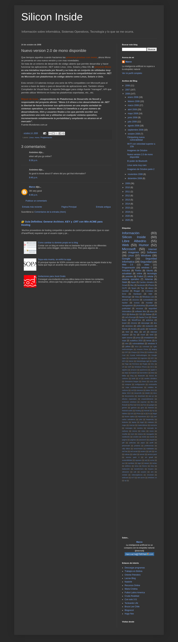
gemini (124, 408)
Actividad (145, 346)
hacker (125, 303)
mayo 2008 (133, 113)
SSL (152, 364)
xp (125, 480)
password (142, 440)
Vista (137, 297)
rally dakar (126, 449)
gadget (151, 405)
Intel (150, 294)
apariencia (144, 370)
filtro (152, 402)
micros (134, 431)
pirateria (137, 446)
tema (136, 466)
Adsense (149, 279)
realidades (150, 449)
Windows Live (148, 297)
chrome (134, 323)
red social (133, 451)
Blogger (137, 291)
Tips (142, 288)
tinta (152, 466)
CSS (140, 314)
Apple (133, 282)
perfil (151, 443)
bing (132, 376)
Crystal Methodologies (138, 355)
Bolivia (132, 314)
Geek (124, 282)
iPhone (151, 285)
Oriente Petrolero (132, 575)
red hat (124, 451)
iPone (138, 413)
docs (155, 393)
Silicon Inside (52, 17)
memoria (153, 425)
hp (153, 411)
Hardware (137, 294)
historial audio (127, 411)
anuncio (135, 300)
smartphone (149, 338)
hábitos (124, 413)
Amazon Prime (142, 349)
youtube (129, 276)
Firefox (138, 270)
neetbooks (126, 437)
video (146, 264)
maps (124, 425)
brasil (124, 323)
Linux (31, 137)
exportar (143, 402)
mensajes (128, 428)
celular (150, 276)
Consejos (149, 291)
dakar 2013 (126, 393)
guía (142, 408)
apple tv (154, 370)
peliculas (132, 443)
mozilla (124, 434)
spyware (138, 460)
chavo (144, 381)
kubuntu (125, 422)
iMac (136, 332)
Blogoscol (129, 610)
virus (152, 311)
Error (124, 294)
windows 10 (152, 478)
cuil (132, 390)
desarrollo (137, 393)
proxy (138, 338)
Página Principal (68, 207)
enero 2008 (133, 97)
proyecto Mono (103, 67)
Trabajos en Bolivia (133, 571)
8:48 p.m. (33, 195)
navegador (150, 434)
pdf (123, 443)
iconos (136, 303)
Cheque (134, 352)
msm (132, 434)
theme (144, 466)
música (140, 434)
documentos (129, 396)
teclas (154, 463)
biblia (124, 376)
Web (125, 245)
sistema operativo (130, 279)
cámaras (139, 390)
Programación (46, 137)
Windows (146, 255)
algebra (125, 370)
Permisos (135, 364)
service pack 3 (132, 457)
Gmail (124, 285)
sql (146, 460)
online (139, 273)
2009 (128, 183)
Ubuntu (149, 270)
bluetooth (141, 376)
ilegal (155, 413)
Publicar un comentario (36, 201)
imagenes (133, 252)
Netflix (154, 361)
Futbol (140, 276)
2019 (128, 212)
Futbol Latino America (135, 592)
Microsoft (129, 249)
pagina (124, 440)
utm (152, 472)
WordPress (136, 320)
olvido (144, 437)
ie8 (144, 332)
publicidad (126, 308)
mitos (143, 431)
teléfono (128, 466)
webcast (125, 478)
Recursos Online (132, 585)
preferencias (149, 446)
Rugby (145, 364)
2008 (128, 94)
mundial (149, 303)
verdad (124, 475)
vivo (126, 343)
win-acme (141, 478)
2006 (128, 85)
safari (135, 454)
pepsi (143, 443)
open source (127, 338)
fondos (134, 329)
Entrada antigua (103, 207)
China (142, 352)
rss (156, 451)
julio (140, 419)
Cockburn (150, 352)
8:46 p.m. (33, 177)
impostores (142, 416)
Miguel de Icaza (29, 99)
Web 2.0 (127, 264)
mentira (140, 428)
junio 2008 (133, 117)
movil (142, 335)
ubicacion (125, 472)
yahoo (127, 346)
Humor (144, 245)
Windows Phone (141, 367)
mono (37, 137)
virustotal (150, 475)
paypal (151, 440)
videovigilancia (137, 475)
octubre (136, 437)
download (141, 396)
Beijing (154, 349)
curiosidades (148, 300)
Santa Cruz (143, 317)
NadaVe (128, 582)
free (144, 405)
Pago (127, 364)
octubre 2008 (134, 134)
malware (151, 422)
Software (152, 252)
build (133, 378)
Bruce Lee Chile (132, 606)
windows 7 (146, 267)
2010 (128, 187)
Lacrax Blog (130, 578)
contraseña (153, 384)
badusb (134, 373)
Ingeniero (143, 358)
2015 (128, 208)
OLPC (124, 288)
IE (156, 314)
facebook (141, 285)
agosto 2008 (134, 125)
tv (156, 340)
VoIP (129, 367)
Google (126, 258)
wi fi (132, 478)
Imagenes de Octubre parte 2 (140, 169)
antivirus (149, 320)
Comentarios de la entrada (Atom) (50, 212)
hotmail (146, 411)
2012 (128, 195)
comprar (128, 384)
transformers (139, 469)
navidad (125, 291)
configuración (140, 384)
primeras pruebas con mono (81, 57)
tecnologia (152, 273)
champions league (131, 381)
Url (123, 367)
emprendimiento (147, 399)
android (125, 300)
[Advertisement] (150, 509)
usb (135, 472)
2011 (128, 191)
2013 (128, 200)
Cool (124, 355)
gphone (134, 408)
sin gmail (149, 457)
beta (152, 373)
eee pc (151, 396)
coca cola (153, 381)
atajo (126, 373)
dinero (150, 288)
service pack (152, 454)
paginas (133, 440)
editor (139, 326)
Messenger (126, 297)
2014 (128, 204)
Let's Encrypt (130, 317)
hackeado (153, 329)
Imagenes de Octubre (137, 150)
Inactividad (133, 358)
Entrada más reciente (32, 207)
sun (123, 463)
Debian (149, 314)
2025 (128, 220)
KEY (152, 358)
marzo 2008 (133, 105)
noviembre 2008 (135, 174)
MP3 (124, 361)
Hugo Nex (129, 613)
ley (135, 335)
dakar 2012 (150, 390)
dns (155, 323)
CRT (126, 352)
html (127, 332)
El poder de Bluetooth (137, 161)
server (142, 454)
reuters (143, 451)
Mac (132, 285)
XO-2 (152, 367)
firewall (124, 405)
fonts (138, 405)
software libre (140, 311)
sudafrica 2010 (136, 340)
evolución (150, 326)
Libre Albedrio (134, 241)
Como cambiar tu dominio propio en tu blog (58, 242)
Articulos (126, 270)
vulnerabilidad (138, 343)
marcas (132, 425)
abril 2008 (132, 109)
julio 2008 (132, 121)
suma (152, 460)
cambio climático (150, 378)
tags (139, 463)
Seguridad (146, 261)
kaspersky (150, 419)
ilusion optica (130, 416)
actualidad (127, 273)
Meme (131, 361)
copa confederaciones (134, 387)
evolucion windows (129, 402)
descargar (145, 323)
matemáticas (142, 425)
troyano (150, 469)
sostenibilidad (127, 460)
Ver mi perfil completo (132, 73)
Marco (32, 187)
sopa (124, 340)
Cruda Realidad (132, 596)
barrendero (144, 373)
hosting (138, 411)
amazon (134, 370)
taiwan (146, 463)
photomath (126, 446)
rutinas (127, 454)
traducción (126, 469)
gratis (142, 329)
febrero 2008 (134, 101)
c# (139, 378)
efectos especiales (129, 399)
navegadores (127, 305)
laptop (134, 422)
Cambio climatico (146, 282)
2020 (128, 216)
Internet (152, 249)
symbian (131, 463)
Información (130, 233)
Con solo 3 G (131, 599)
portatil (151, 305)
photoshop (140, 305)
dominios (129, 326)
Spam (133, 288)
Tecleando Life (131, 603)
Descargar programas (135, 568)
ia (144, 413)
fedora (124, 329)
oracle (152, 437)
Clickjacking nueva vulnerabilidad (135, 138)
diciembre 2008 (135, 178)
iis (149, 413)
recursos (139, 308)
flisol (132, 405)
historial (151, 408)
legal (142, 422)
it (149, 416)
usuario (143, 472)
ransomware (138, 449)
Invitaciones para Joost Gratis (52, 276)
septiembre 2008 (136, 130)
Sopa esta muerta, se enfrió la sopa (54, 259)
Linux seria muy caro (137, 165)
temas (148, 340)
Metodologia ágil (143, 361)
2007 (128, 90)
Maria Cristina (131, 589)
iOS (132, 413)
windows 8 (152, 343)
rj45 (150, 451)
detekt (147, 393)
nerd (151, 335)
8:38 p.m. (33, 160)
